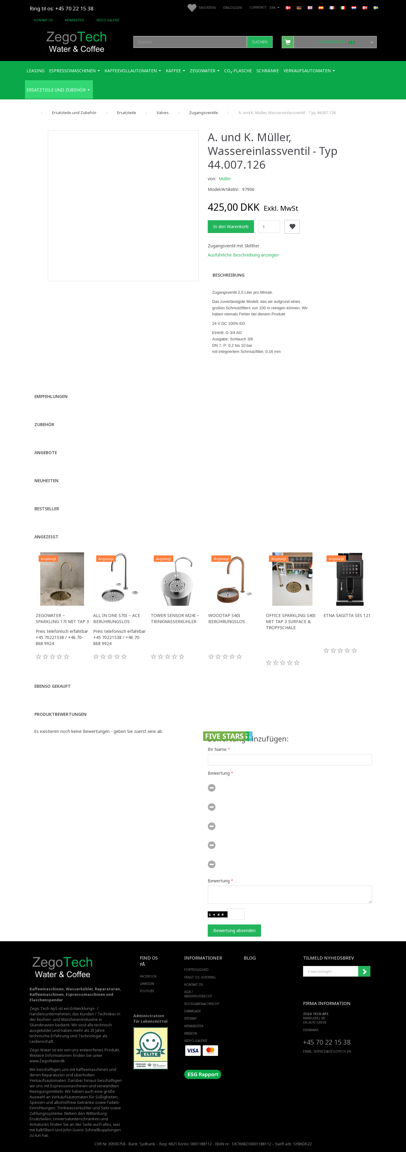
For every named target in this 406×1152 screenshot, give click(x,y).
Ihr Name (217, 749)
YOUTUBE (147, 991)
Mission (190, 1033)
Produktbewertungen (60, 714)
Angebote (45, 452)
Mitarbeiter (74, 20)
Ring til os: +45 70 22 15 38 (62, 8)
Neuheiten (46, 480)
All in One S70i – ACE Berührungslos (116, 618)
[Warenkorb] (329, 41)
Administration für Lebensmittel (150, 1018)
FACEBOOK (148, 976)
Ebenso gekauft (52, 686)
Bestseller (46, 508)
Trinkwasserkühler (74, 1108)
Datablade (192, 1011)
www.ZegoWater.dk (47, 1061)
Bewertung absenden (234, 930)
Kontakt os (43, 20)
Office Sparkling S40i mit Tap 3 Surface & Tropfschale (291, 621)
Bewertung (219, 773)
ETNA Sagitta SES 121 (347, 615)
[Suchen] (260, 42)
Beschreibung (229, 275)
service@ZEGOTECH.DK (332, 1051)
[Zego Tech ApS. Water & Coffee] (77, 41)
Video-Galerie (107, 20)
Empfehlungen (51, 396)
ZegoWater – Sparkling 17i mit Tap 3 (62, 618)
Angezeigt (46, 537)
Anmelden (364, 971)
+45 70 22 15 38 (327, 1042)
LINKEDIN (147, 984)
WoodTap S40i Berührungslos (226, 618)
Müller (225, 178)
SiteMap (190, 1018)
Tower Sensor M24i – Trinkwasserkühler (175, 618)
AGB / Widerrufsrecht (198, 994)
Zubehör (44, 424)
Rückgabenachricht (201, 1004)
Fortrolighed (196, 969)
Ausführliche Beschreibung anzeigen (243, 255)
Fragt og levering (200, 977)
